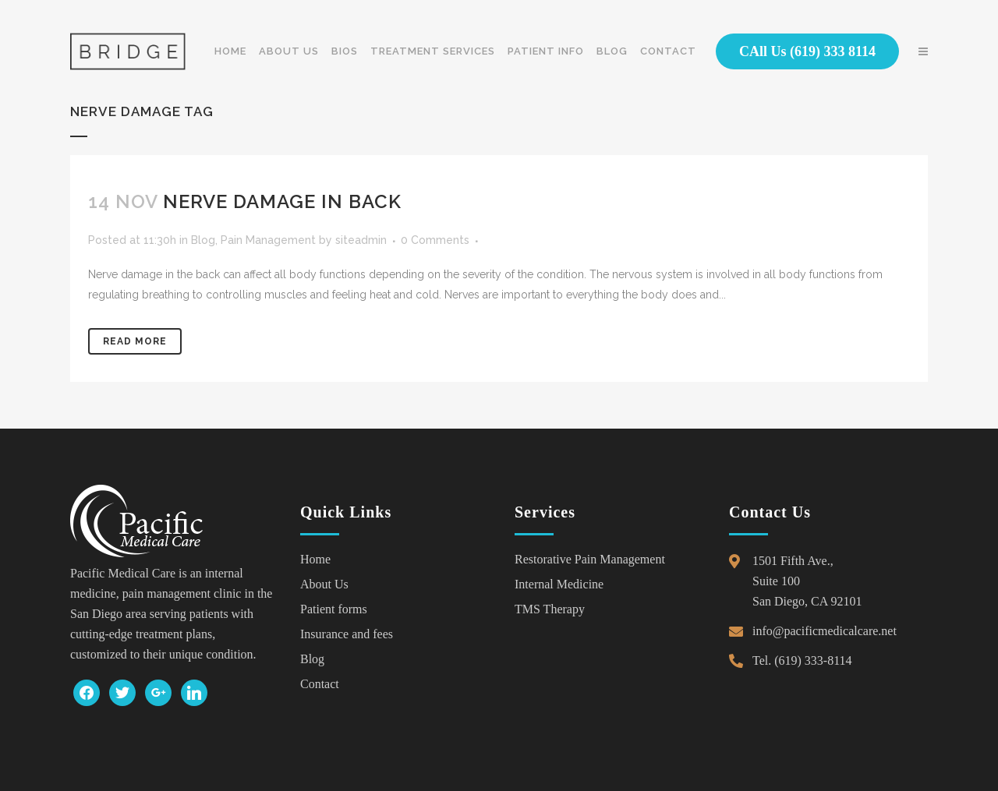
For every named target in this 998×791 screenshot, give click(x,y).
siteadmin (361, 240)
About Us (324, 584)
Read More (135, 341)
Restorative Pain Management (590, 559)
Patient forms (333, 609)
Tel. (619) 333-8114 (802, 660)
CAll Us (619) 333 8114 (807, 51)
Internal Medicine (559, 584)
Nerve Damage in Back (282, 201)
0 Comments (435, 240)
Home (315, 559)
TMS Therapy (550, 609)
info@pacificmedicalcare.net (824, 630)
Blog (203, 240)
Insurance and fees (346, 634)
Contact (319, 683)
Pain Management (268, 240)
